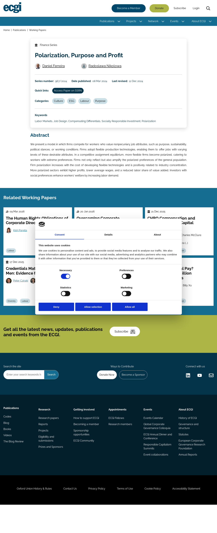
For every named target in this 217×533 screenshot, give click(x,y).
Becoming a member (86, 446)
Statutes (183, 456)
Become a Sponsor (132, 395)
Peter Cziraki (21, 294)
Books (8, 452)
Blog (7, 446)
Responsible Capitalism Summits (157, 469)
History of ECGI (187, 439)
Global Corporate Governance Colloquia (156, 448)
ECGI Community (84, 463)
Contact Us (68, 515)
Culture (59, 106)
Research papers (49, 439)
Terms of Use (126, 515)
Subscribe (179, 8)
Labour (87, 106)
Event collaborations (155, 477)
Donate (158, 8)
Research (45, 430)
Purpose (104, 106)
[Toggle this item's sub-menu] (118, 21)
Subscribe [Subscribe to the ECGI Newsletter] (126, 349)
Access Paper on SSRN (69, 95)
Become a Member (128, 8)
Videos (8, 459)
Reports (43, 446)
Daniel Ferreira (54, 69)
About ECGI (198, 21)
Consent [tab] (60, 243)
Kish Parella (21, 241)
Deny (62, 298)
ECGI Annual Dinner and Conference (157, 458)
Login (195, 8)
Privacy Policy (96, 515)
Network (153, 21)
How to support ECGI (86, 439)
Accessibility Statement (190, 515)
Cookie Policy (155, 515)
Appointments (117, 430)
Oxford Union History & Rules (30, 515)
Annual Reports (187, 477)
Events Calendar (153, 439)
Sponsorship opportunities (82, 454)
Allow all (155, 298)
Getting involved (84, 430)
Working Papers (38, 30)
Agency (109, 315)
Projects (131, 21)
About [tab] (157, 243)
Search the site (13, 386)
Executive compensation (174, 315)
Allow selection (108, 298)
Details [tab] (108, 243)
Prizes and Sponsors (51, 469)
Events (174, 21)
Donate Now (105, 395)
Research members (120, 446)
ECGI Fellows (116, 439)
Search (208, 9)
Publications (106, 21)
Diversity (13, 315)
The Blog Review (14, 465)
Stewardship (125, 315)
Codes (8, 439)
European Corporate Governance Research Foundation (191, 467)
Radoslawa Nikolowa (105, 69)
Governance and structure (188, 448)
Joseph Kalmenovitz (167, 307)
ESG (73, 106)
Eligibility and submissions (46, 461)
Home (7, 30)
